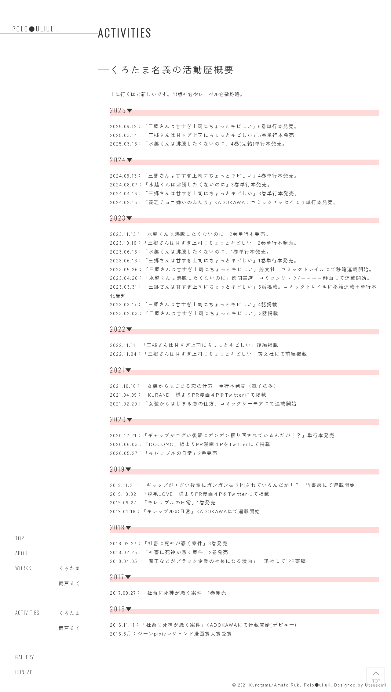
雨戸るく (70, 583)
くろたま (70, 568)
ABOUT (23, 553)
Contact (25, 672)
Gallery (24, 657)
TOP (376, 681)
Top (19, 538)
